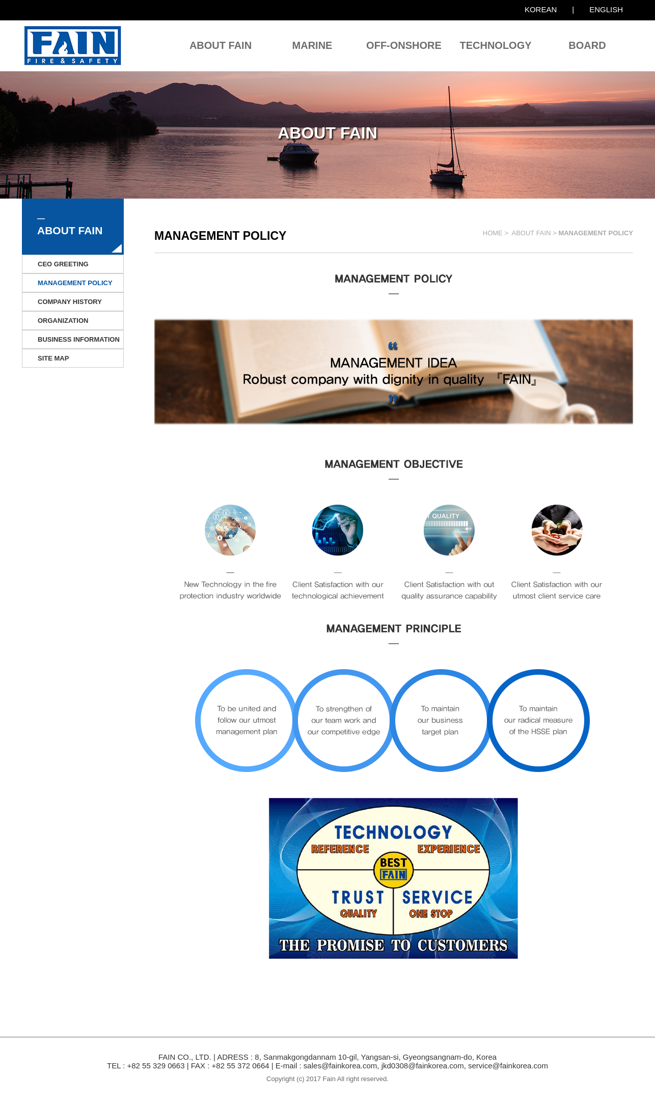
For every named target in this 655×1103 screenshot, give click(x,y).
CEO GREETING (63, 264)
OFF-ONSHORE (404, 45)
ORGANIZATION (63, 320)
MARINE (312, 45)
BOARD (587, 45)
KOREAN (541, 9)
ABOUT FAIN (220, 45)
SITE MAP (53, 358)
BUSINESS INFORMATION (79, 339)
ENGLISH (606, 9)
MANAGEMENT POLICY (75, 283)
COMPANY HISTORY (70, 302)
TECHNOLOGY (495, 45)
